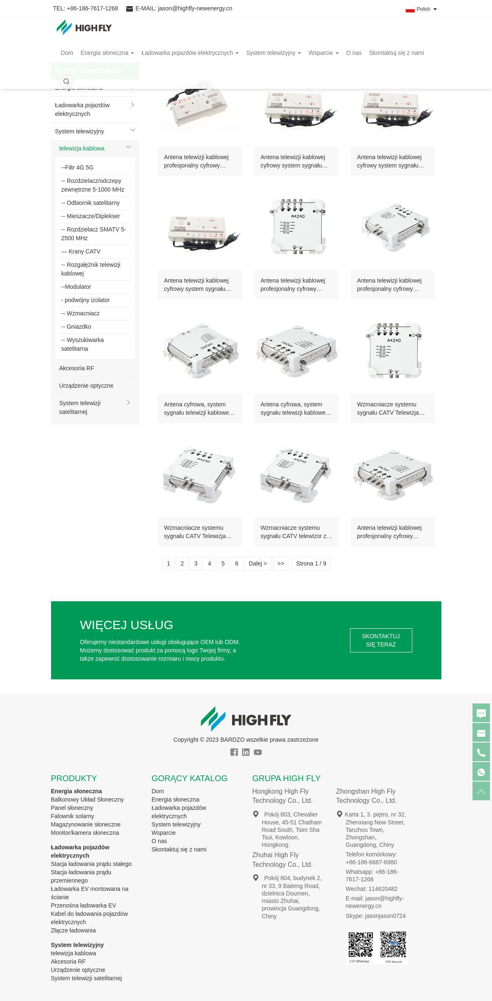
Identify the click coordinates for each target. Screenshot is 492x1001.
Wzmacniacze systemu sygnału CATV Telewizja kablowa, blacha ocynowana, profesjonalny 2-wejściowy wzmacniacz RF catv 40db (197, 532)
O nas (354, 60)
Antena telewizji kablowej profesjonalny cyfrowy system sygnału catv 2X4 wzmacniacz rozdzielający (197, 162)
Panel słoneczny (72, 807)
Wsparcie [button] (323, 60)
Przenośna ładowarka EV (83, 905)
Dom (67, 60)
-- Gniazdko (76, 326)
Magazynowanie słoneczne (86, 824)
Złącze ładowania (73, 930)
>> (280, 563)
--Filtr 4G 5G (77, 167)
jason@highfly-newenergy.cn (195, 8)
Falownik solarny (72, 816)
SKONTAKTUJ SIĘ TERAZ (381, 640)
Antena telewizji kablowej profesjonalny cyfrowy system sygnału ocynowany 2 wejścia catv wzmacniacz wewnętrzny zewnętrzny (392, 285)
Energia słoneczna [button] (107, 60)
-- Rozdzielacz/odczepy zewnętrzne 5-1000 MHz (93, 185)
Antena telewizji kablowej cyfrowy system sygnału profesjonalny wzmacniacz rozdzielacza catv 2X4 (294, 162)
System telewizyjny (79, 131)
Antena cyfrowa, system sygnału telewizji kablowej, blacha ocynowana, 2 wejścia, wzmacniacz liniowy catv (198, 409)
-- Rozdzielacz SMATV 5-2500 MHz (93, 233)
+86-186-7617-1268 (92, 8)
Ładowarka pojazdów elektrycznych (82, 109)
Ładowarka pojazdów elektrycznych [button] (190, 60)
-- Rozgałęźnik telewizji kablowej (90, 269)
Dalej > (258, 563)
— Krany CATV (81, 251)
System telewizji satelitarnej (80, 407)
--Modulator (76, 286)
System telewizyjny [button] (273, 60)
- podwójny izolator (85, 300)
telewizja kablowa (82, 148)
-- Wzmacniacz (80, 313)
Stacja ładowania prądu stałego (91, 864)
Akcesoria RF (76, 368)
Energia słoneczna (76, 791)
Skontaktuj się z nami (396, 60)
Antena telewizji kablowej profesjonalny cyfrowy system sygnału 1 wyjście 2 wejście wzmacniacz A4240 (296, 285)
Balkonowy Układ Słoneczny (87, 799)
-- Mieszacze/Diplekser (90, 216)
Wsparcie (164, 832)
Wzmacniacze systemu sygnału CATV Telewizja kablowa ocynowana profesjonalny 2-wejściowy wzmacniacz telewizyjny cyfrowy (391, 409)
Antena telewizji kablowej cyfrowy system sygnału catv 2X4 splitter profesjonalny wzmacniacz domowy (198, 285)
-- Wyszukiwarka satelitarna (82, 344)
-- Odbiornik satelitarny (90, 202)
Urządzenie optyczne (86, 385)
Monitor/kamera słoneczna (85, 832)
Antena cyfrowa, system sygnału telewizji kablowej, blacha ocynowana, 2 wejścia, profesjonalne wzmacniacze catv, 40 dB (294, 409)
